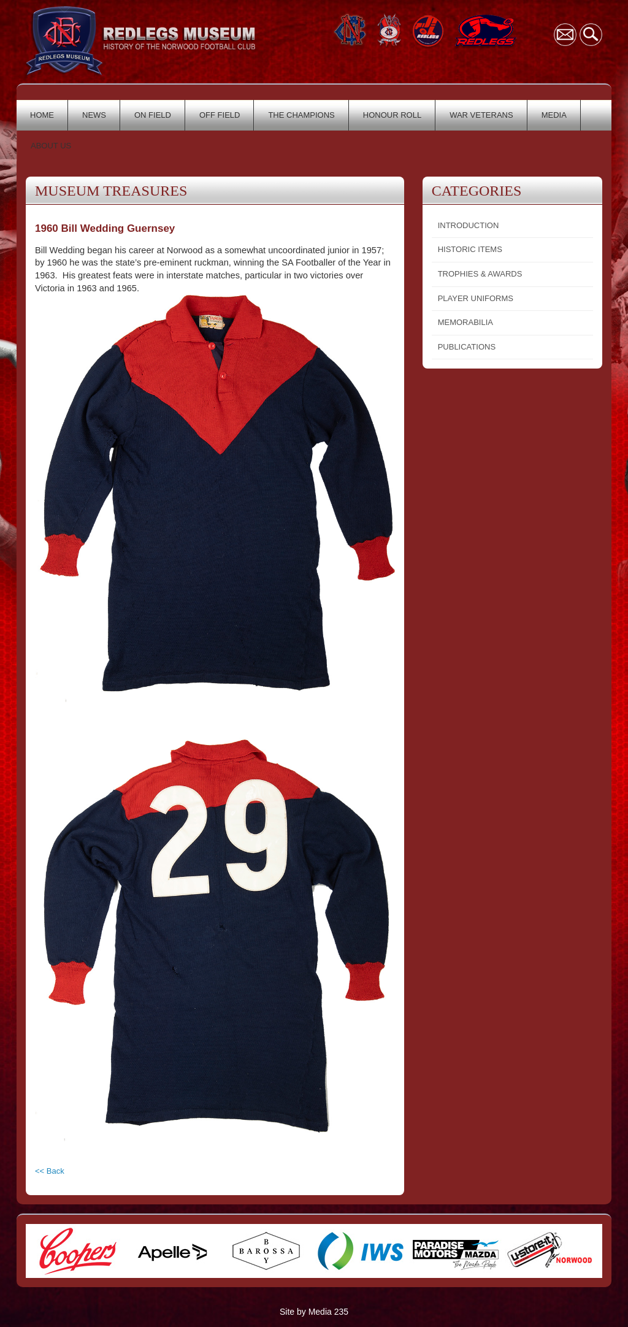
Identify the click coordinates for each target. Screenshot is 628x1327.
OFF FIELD (219, 115)
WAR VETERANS (481, 115)
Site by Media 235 (314, 1312)
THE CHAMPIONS (301, 115)
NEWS (94, 115)
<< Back (49, 1171)
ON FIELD (152, 115)
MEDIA (554, 115)
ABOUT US (51, 145)
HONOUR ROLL (392, 115)
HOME (42, 115)
